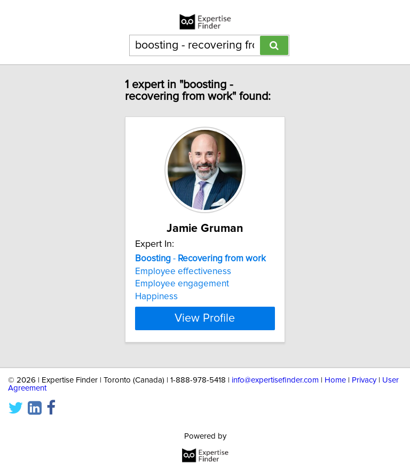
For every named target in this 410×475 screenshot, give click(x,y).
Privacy (364, 380)
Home (335, 380)
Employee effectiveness (183, 271)
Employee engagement (182, 284)
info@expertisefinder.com (275, 380)
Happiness (156, 296)
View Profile (205, 318)
